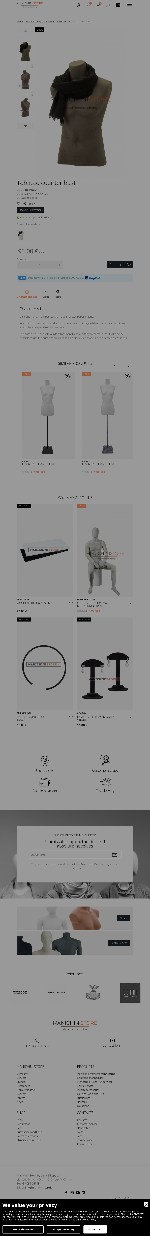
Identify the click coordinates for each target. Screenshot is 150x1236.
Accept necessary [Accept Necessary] (63, 1229)
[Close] (146, 1204)
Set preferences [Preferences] (23, 1229)
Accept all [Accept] (95, 1229)
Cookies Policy (88, 1219)
